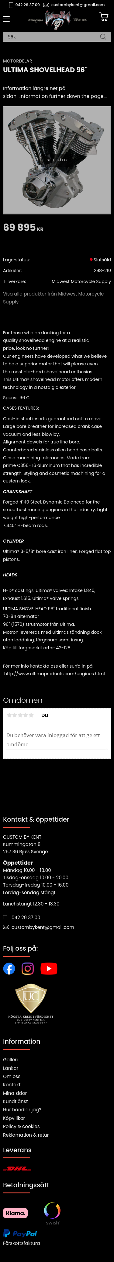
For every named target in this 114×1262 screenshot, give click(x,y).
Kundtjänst (15, 1101)
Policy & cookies (21, 1126)
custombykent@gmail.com (78, 4)
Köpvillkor (14, 1118)
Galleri (10, 1059)
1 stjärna (9, 715)
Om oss (11, 1076)
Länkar (10, 1068)
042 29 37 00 (28, 4)
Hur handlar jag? (22, 1109)
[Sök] (103, 37)
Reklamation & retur (26, 1135)
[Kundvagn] (104, 16)
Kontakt (12, 1084)
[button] (5, 21)
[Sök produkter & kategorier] (54, 37)
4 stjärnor (25, 715)
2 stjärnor (14, 715)
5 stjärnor (31, 715)
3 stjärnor (20, 715)
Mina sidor (15, 1093)
